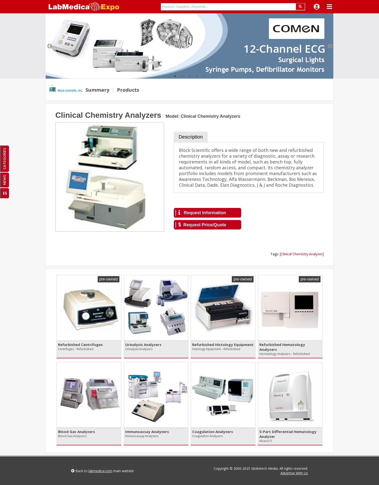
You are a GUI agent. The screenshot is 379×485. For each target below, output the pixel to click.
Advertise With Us (294, 473)
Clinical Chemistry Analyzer (301, 254)
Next (329, 46)
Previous (49, 46)
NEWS (4, 180)
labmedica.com (100, 471)
